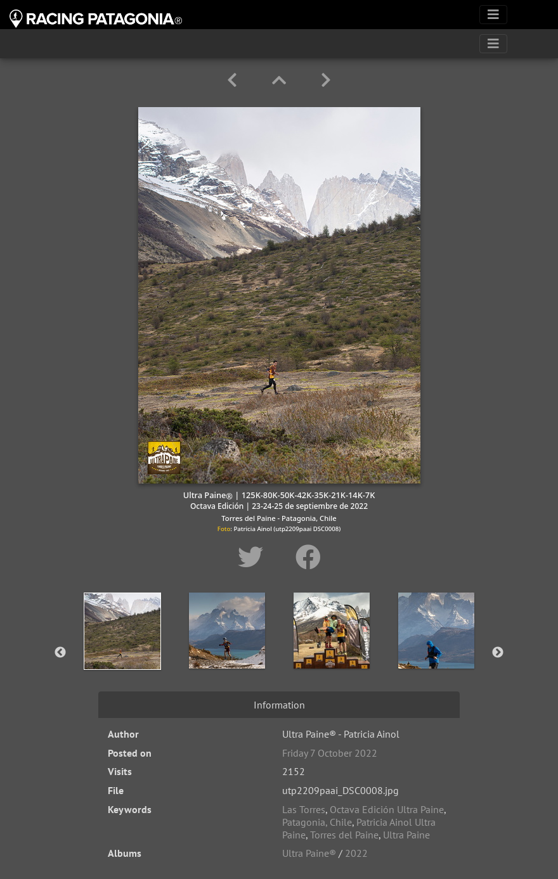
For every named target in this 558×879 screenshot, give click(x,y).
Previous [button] (60, 652)
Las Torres (303, 809)
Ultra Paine (406, 834)
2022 (356, 853)
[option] (122, 650)
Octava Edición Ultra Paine (387, 809)
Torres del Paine (344, 834)
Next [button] (497, 652)
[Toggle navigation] (493, 14)
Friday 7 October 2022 (329, 753)
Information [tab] (279, 704)
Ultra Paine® (309, 853)
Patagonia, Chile (317, 822)
